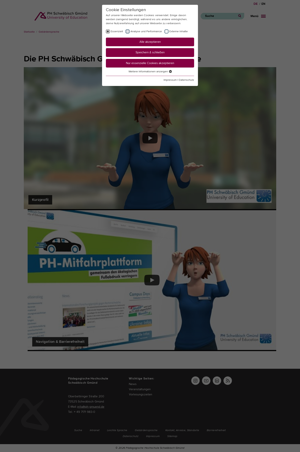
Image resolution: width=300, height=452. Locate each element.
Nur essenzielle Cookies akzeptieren (150, 63)
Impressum (170, 80)
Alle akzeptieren (150, 41)
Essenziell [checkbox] (117, 31)
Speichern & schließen (150, 52)
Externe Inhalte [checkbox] (178, 31)
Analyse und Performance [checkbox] (146, 31)
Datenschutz (186, 80)
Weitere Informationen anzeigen (150, 71)
